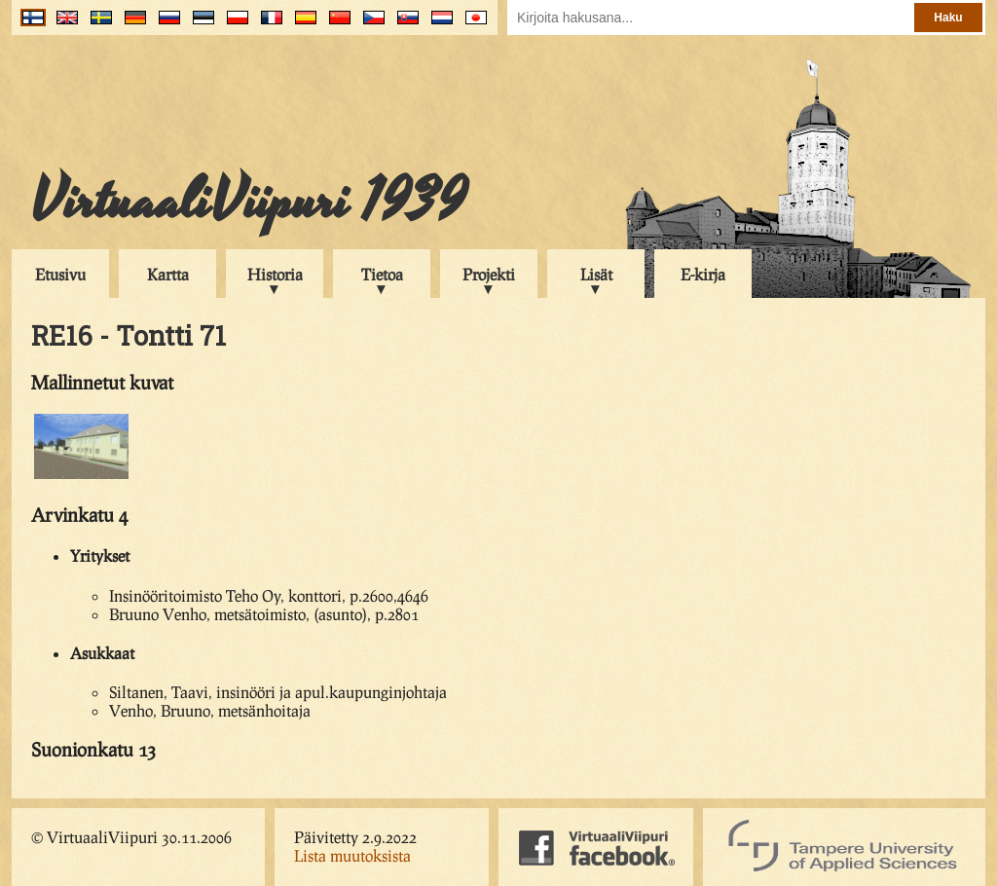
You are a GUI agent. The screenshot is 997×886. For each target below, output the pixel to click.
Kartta (168, 274)
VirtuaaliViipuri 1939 (248, 201)
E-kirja (703, 274)
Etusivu (60, 274)
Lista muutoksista (352, 855)
